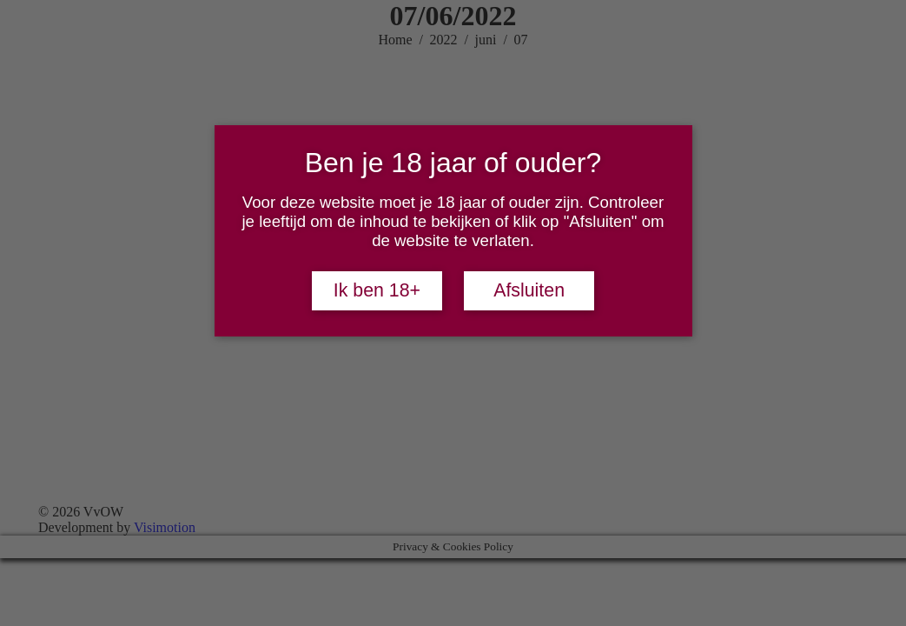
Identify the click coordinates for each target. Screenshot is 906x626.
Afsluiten (529, 290)
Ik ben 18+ (377, 290)
